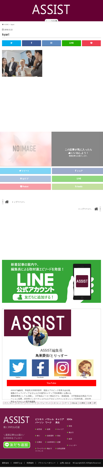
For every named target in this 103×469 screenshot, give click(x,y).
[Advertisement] (51, 105)
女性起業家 (61, 450)
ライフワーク (31, 405)
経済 (70, 441)
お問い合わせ (65, 465)
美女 (58, 438)
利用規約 (30, 465)
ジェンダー (73, 447)
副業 (48, 431)
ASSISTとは (17, 465)
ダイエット (58, 405)
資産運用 (50, 438)
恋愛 (58, 444)
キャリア (20, 405)
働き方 (49, 450)
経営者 (39, 431)
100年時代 (51, 444)
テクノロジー (9, 405)
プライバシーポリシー (47, 465)
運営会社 (5, 465)
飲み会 (74, 405)
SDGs (69, 421)
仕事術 (82, 405)
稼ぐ (38, 438)
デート (67, 405)
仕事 (89, 405)
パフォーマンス (45, 405)
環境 (70, 428)
